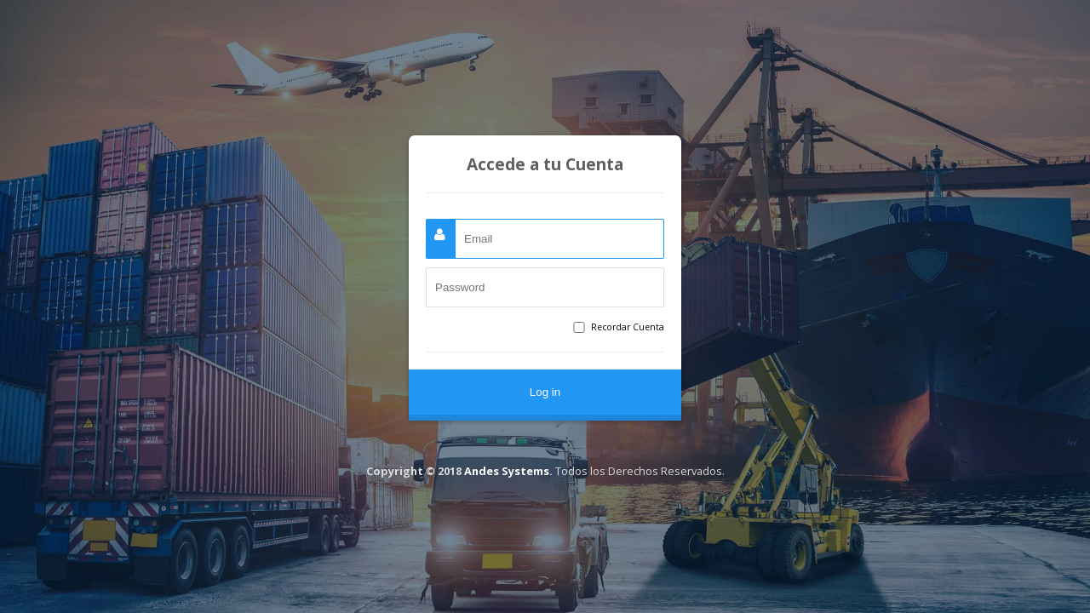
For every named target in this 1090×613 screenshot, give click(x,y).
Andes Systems (506, 470)
